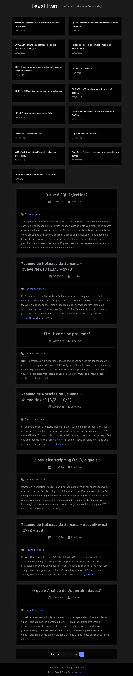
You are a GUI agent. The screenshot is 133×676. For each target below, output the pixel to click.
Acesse (96, 313)
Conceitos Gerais (34, 610)
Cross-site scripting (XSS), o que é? (66, 460)
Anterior (55, 654)
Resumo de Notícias (35, 288)
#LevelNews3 (34, 269)
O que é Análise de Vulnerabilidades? (66, 590)
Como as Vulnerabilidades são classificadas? (36, 174)
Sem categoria (32, 214)
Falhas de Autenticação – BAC (29, 133)
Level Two (76, 201)
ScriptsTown (80, 672)
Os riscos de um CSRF (82, 68)
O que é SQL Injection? (67, 194)
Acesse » (61, 444)
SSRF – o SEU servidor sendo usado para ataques (38, 90)
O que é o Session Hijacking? (85, 133)
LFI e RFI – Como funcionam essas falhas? (35, 113)
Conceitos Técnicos (35, 353)
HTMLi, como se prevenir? (66, 334)
